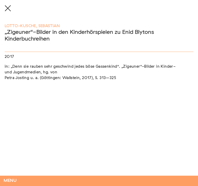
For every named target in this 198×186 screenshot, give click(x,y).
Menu (10, 181)
